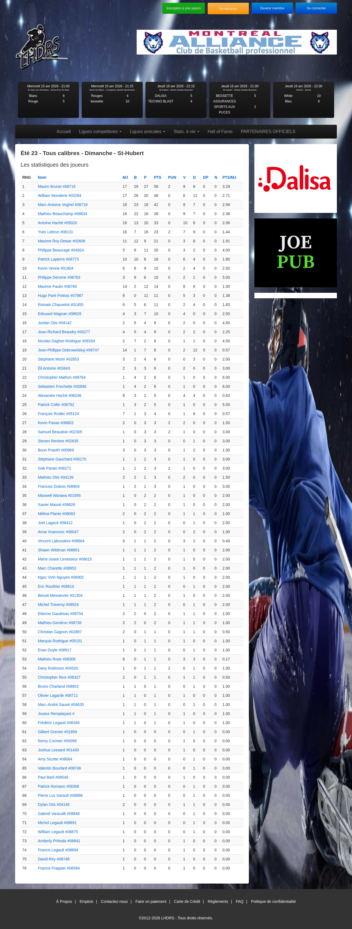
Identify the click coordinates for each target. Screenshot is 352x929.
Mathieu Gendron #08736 (60, 623)
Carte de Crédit (187, 901)
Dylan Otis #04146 (54, 804)
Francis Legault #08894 (58, 850)
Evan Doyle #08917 (55, 650)
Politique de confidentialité (273, 901)
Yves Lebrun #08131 (55, 232)
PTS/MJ (229, 177)
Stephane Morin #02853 (58, 359)
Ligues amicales (147, 131)
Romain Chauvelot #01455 (61, 304)
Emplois (86, 901)
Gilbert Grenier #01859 (57, 732)
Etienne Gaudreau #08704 (60, 613)
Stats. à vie (186, 131)
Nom (42, 177)
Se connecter (316, 8)
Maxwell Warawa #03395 (59, 495)
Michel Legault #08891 (57, 822)
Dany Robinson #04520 (58, 668)
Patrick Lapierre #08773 (58, 259)
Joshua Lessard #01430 (58, 750)
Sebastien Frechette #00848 (62, 386)
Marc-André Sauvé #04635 (61, 704)
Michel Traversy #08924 (58, 604)
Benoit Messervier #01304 (60, 595)
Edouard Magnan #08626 (59, 314)
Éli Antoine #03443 (54, 368)
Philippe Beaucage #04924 (61, 250)
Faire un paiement (150, 901)
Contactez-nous (114, 901)
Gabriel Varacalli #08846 (59, 813)
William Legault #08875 (58, 832)
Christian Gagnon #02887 (60, 632)
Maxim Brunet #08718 (57, 186)
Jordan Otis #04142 (55, 323)
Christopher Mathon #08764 (62, 377)
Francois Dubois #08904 (59, 486)
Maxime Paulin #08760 (57, 286)
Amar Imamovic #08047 (58, 532)
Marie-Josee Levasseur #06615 (65, 559)
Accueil (64, 131)
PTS (157, 177)
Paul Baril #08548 (53, 777)
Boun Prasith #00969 (56, 450)
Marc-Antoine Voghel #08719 (63, 204)
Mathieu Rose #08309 (57, 659)
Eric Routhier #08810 (56, 586)
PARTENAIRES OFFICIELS (268, 131)
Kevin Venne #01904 (55, 268)
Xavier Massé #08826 (56, 504)
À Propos (64, 901)
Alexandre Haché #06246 (59, 395)
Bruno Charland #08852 (58, 686)
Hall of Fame (220, 131)
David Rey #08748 (54, 859)
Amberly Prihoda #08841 (59, 841)
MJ (125, 177)
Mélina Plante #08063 (56, 513)
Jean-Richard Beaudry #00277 (64, 332)
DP (205, 177)
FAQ (239, 901)
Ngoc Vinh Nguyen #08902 (61, 577)
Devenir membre (272, 8)
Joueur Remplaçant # (56, 713)
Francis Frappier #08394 (59, 868)
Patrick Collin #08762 (56, 404)
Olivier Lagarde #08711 (58, 695)
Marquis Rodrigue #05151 (60, 641)
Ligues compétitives (100, 131)
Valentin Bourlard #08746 (59, 768)
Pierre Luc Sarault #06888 (60, 795)
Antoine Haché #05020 (57, 223)
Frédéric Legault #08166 (59, 723)
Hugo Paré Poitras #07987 (60, 295)
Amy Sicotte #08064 (55, 759)
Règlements (218, 901)
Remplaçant (228, 8)
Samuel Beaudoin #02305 (60, 432)
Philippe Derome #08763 (59, 277)
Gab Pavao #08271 (54, 468)
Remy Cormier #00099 (57, 741)
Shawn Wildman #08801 (59, 550)
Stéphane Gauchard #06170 (62, 459)
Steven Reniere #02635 (58, 441)
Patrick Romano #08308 (58, 786)
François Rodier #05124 (58, 413)
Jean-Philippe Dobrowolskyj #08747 (68, 350)
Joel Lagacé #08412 (55, 523)
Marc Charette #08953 (57, 568)
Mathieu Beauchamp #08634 (62, 214)
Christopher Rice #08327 (59, 677)
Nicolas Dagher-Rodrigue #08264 (66, 341)
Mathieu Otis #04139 (55, 477)
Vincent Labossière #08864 (61, 541)
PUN (172, 177)
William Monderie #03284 (59, 195)
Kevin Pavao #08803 (55, 423)
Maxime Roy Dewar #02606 (62, 241)
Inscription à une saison (183, 8)
